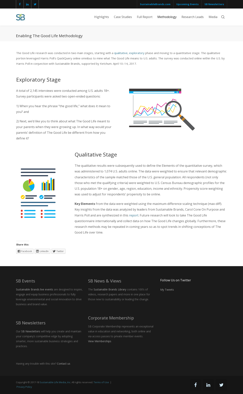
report (133, 215)
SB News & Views (104, 281)
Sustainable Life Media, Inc (55, 382)
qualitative (121, 53)
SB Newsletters (214, 4)
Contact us (63, 363)
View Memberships (99, 341)
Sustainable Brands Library (110, 289)
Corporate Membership (111, 318)
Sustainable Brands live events (34, 289)
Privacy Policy (24, 386)
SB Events (25, 281)
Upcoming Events (187, 4)
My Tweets (167, 289)
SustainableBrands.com (155, 4)
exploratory (136, 53)
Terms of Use (101, 382)
